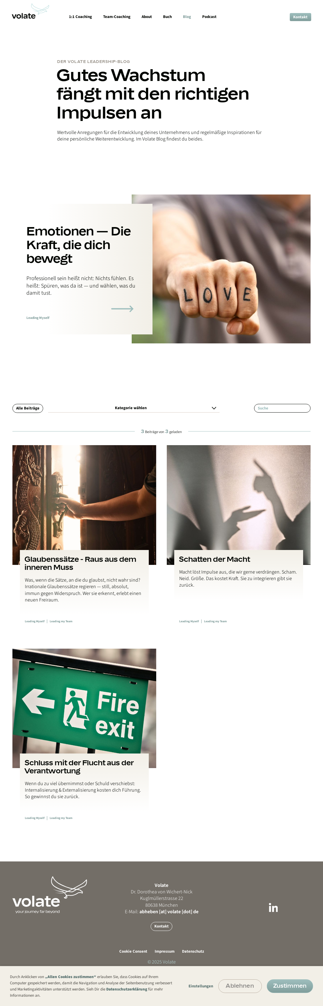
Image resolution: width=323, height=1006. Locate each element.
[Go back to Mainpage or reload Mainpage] (62, 906)
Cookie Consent (133, 951)
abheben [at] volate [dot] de (168, 911)
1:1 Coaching (80, 17)
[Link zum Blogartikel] (122, 309)
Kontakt (300, 17)
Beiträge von (161, 431)
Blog (187, 17)
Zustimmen (290, 985)
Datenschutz (193, 951)
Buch (167, 17)
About (147, 17)
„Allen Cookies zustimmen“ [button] (70, 977)
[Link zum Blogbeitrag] (84, 540)
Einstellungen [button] (201, 986)
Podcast (209, 17)
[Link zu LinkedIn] (273, 909)
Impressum (165, 951)
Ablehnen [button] (240, 985)
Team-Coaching (116, 17)
